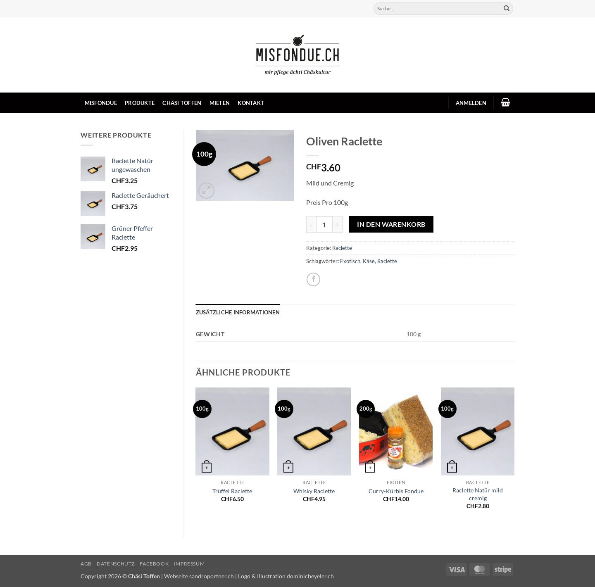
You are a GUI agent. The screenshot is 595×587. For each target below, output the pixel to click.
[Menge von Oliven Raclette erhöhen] (338, 224)
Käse (369, 261)
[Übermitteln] (506, 8)
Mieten (219, 103)
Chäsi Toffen (181, 103)
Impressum (189, 564)
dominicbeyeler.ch (310, 576)
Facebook (154, 564)
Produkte (140, 103)
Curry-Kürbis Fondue (396, 490)
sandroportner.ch (211, 576)
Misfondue (101, 103)
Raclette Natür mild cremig (477, 494)
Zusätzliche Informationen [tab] (238, 312)
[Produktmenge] (324, 224)
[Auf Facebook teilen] (313, 279)
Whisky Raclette (314, 490)
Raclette (342, 248)
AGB (86, 564)
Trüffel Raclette (232, 490)
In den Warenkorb (391, 224)
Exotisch (350, 261)
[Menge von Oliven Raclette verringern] (311, 224)
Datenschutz (116, 564)
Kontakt (251, 103)
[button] (471, 103)
